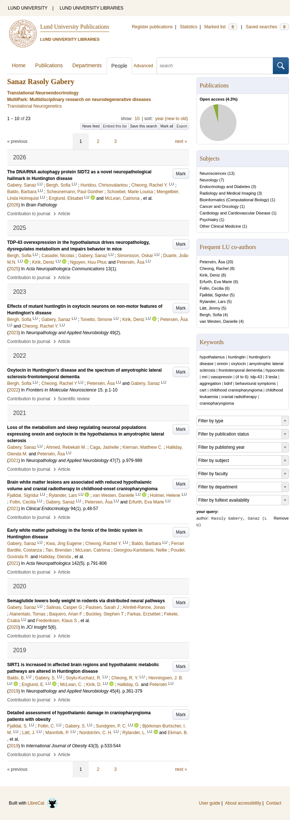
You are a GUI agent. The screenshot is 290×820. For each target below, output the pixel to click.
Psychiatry (209, 219)
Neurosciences (213, 173)
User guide (209, 803)
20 (229, 262)
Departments (87, 65)
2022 (14, 390)
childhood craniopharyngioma (236, 390)
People (119, 66)
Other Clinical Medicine (220, 226)
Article (64, 213)
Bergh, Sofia (211, 315)
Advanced (143, 65)
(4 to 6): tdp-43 (248, 377)
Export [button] (182, 126)
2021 (14, 460)
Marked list (220, 26)
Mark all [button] (167, 126)
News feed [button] (90, 126)
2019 (14, 691)
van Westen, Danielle (219, 321)
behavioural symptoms (255, 383)
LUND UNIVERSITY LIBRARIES (92, 8)
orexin (222, 363)
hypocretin (275, 370)
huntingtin (237, 357)
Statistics (188, 26)
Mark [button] (181, 173)
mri (204, 377)
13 (231, 173)
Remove (281, 518)
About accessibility (243, 803)
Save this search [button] (143, 126)
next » (181, 141)
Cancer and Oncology (219, 206)
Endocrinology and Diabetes (225, 186)
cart (203, 390)
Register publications (152, 26)
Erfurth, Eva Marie (216, 281)
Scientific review (73, 398)
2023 (14, 332)
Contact (273, 803)
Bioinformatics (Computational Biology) (234, 200)
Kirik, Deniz (210, 275)
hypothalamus (212, 357)
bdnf (228, 383)
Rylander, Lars (213, 301)
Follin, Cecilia (212, 288)
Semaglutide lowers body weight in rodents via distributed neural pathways (86, 600)
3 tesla (271, 377)
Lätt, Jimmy (210, 308)
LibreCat (42, 803)
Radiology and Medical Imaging (228, 193)
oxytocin (238, 363)
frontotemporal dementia (240, 370)
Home (19, 65)
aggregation (210, 383)
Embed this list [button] (115, 126)
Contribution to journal (28, 213)
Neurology (209, 180)
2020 (14, 627)
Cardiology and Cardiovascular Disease (235, 213)
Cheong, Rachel (214, 268)
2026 (14, 204)
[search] (215, 65)
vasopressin (221, 377)
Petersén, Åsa (212, 262)
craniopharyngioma (217, 403)
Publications (49, 65)
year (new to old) (171, 118)
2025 (14, 268)
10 (137, 118)
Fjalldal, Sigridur (214, 295)
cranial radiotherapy (239, 396)
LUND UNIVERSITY (28, 8)
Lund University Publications (74, 27)
